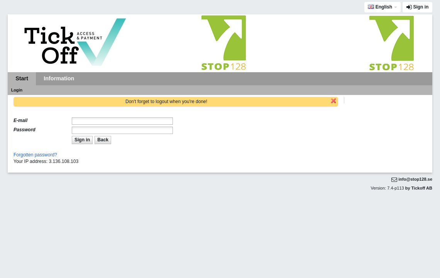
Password (25, 129)
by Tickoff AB (418, 188)
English (380, 7)
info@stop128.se (415, 179)
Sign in (420, 7)
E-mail (20, 120)
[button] (82, 140)
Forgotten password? (35, 155)
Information (59, 78)
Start (21, 78)
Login (16, 90)
